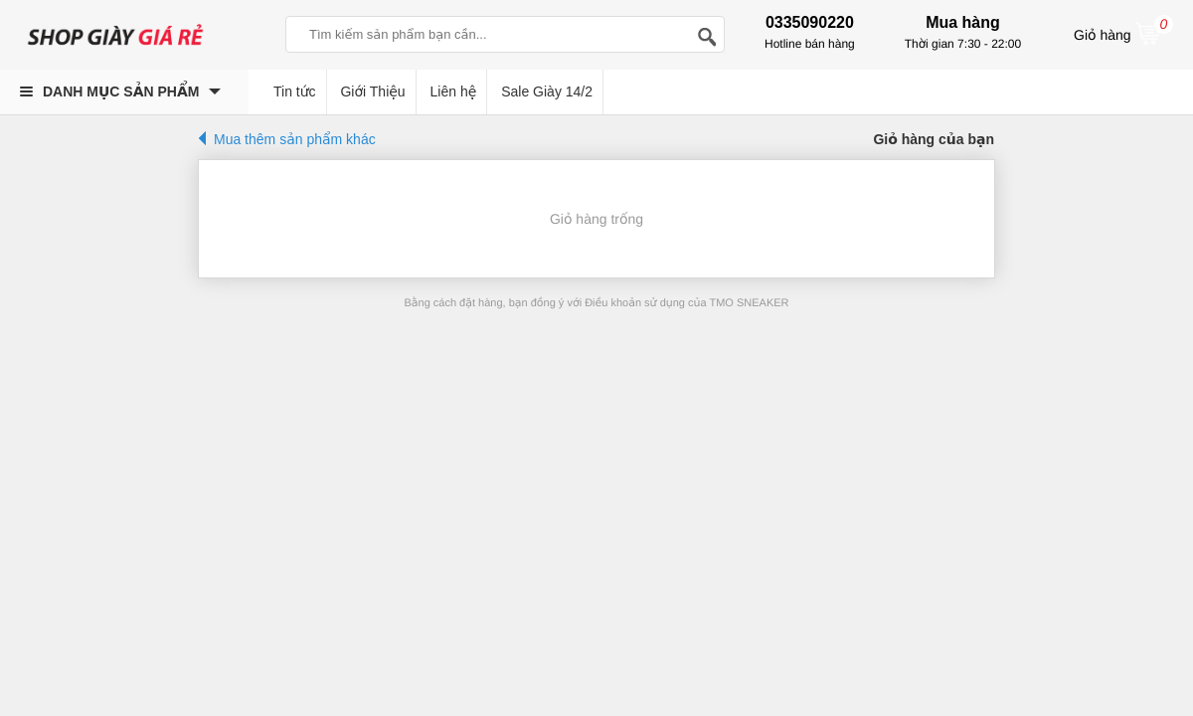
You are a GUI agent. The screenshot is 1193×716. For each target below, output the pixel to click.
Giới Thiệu (372, 91)
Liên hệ (453, 91)
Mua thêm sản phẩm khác (295, 139)
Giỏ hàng (1123, 33)
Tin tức (294, 91)
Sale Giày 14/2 (547, 91)
